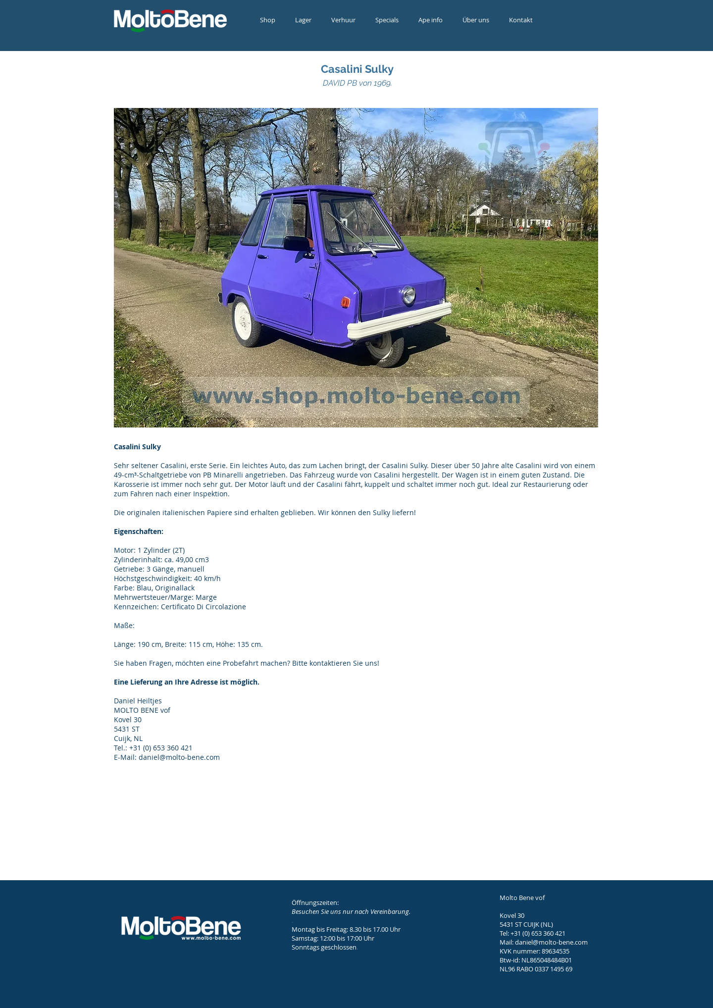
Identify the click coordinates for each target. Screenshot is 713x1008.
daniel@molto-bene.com (551, 942)
